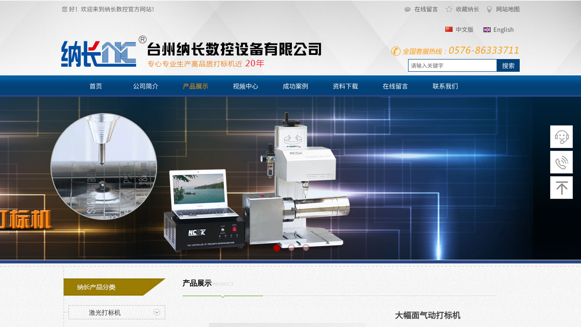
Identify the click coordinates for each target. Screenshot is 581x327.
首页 (95, 85)
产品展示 (195, 85)
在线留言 (426, 9)
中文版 (464, 29)
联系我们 (445, 85)
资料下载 (345, 85)
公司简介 (145, 85)
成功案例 (295, 85)
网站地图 (508, 9)
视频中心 (245, 85)
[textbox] (452, 65)
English (503, 29)
